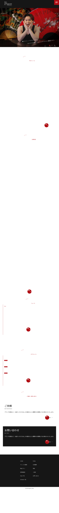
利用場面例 (22, 472)
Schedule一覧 (23, 479)
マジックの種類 (23, 464)
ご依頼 (34, 472)
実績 (34, 468)
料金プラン (22, 468)
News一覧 (22, 476)
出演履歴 (35, 464)
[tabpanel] (29, 27)
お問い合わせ (36, 476)
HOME (21, 461)
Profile (34, 461)
